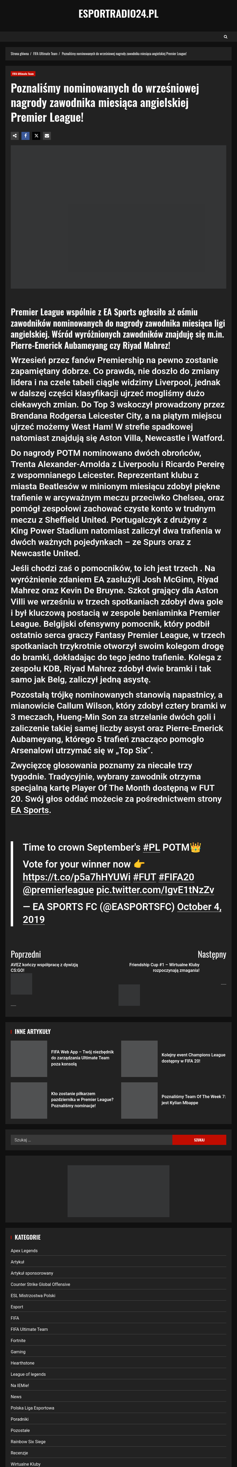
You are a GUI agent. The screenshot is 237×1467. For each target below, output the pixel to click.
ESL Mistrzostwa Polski (33, 1295)
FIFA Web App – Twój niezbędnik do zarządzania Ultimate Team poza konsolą (29, 1059)
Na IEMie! (20, 1385)
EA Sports (30, 810)
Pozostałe (20, 1430)
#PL (151, 847)
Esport (17, 1306)
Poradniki (20, 1419)
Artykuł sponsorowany (32, 1273)
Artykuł (17, 1261)
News (16, 1396)
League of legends (28, 1374)
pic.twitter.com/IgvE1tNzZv (155, 890)
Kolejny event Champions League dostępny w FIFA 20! (139, 1059)
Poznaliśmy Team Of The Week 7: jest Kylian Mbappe (139, 1100)
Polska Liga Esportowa (32, 1408)
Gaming (18, 1351)
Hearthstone (22, 1363)
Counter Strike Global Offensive (40, 1284)
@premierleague (58, 890)
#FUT (144, 877)
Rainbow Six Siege (28, 1441)
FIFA (15, 1318)
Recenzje (19, 1452)
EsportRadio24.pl (119, 13)
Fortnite (18, 1340)
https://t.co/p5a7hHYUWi (77, 877)
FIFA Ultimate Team (23, 74)
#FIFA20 (176, 877)
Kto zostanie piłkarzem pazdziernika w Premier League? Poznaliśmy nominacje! (29, 1100)
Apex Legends (24, 1250)
